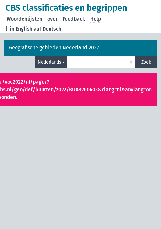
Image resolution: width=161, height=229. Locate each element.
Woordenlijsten (24, 19)
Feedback (74, 19)
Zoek (146, 62)
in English (21, 29)
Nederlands (49, 62)
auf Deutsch (47, 29)
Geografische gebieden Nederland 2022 (54, 48)
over (52, 19)
